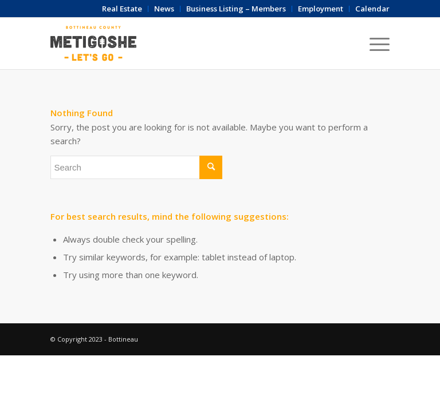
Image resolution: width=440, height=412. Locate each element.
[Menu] (374, 43)
